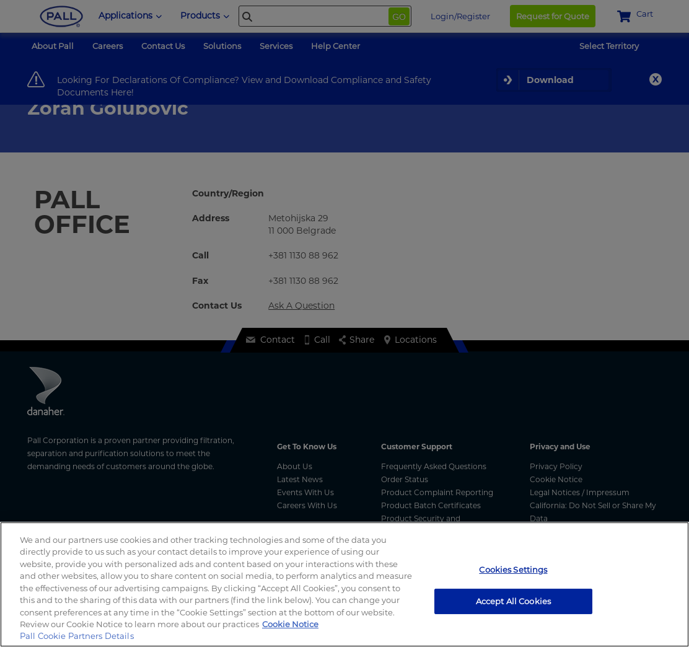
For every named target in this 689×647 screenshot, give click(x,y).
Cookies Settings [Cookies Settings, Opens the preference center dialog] (513, 569)
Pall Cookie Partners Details (77, 636)
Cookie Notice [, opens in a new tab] (290, 624)
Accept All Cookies (513, 600)
